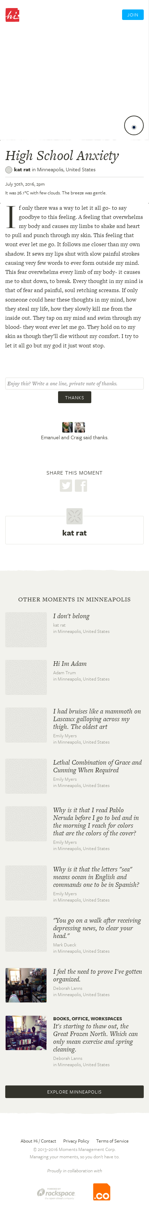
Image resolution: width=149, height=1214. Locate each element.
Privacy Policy (76, 1140)
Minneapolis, (66, 169)
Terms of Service (112, 1140)
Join (133, 14)
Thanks (74, 397)
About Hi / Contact (38, 1140)
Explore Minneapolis (74, 1091)
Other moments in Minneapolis (74, 599)
